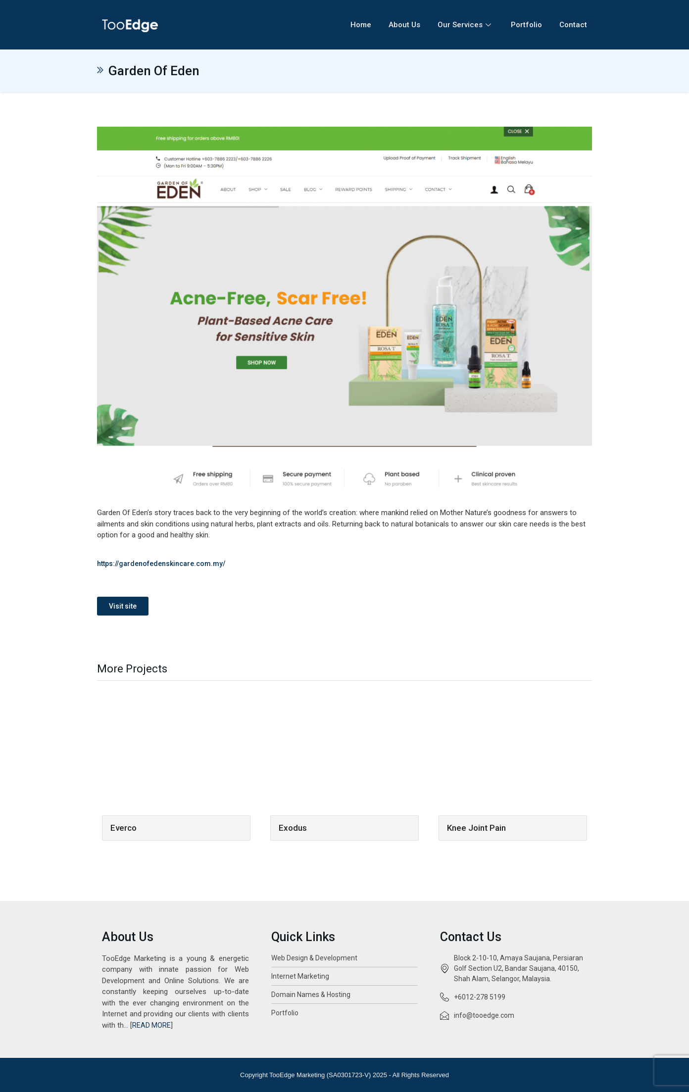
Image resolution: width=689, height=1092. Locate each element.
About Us (404, 24)
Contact (573, 24)
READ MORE (151, 1025)
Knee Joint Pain (476, 828)
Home (360, 24)
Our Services (465, 24)
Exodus (293, 828)
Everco (123, 828)
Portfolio (526, 24)
